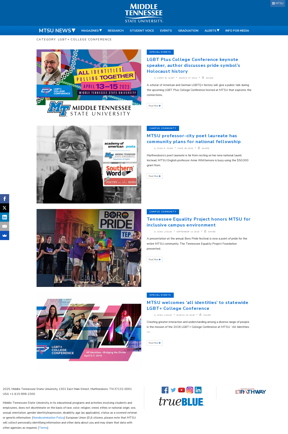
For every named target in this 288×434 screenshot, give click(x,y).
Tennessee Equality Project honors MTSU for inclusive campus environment (199, 222)
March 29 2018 (186, 315)
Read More (154, 106)
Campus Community (163, 128)
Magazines (90, 31)
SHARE (208, 78)
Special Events (160, 52)
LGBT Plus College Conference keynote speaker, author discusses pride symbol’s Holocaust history (193, 65)
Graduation (188, 31)
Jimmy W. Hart (166, 78)
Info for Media (237, 31)
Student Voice (142, 31)
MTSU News (55, 30)
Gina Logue (164, 231)
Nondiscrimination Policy (48, 418)
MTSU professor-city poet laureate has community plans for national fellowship (194, 139)
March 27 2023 (188, 78)
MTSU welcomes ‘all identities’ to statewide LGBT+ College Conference (198, 305)
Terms (43, 428)
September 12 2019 (188, 231)
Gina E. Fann (165, 148)
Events (166, 31)
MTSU (279, 3)
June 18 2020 (185, 148)
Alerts (210, 31)
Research (116, 31)
